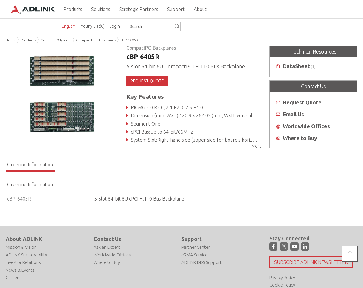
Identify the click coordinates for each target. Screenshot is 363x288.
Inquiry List (92, 26)
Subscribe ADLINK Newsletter (311, 262)
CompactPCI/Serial (56, 40)
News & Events (20, 270)
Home (11, 40)
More (257, 146)
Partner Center (196, 247)
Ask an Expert (107, 247)
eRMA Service (194, 254)
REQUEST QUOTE (147, 81)
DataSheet (296, 66)
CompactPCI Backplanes (96, 40)
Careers (13, 277)
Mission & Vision (21, 247)
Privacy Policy (282, 277)
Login (114, 26)
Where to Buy (300, 138)
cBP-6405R (129, 40)
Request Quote (302, 102)
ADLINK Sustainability (26, 254)
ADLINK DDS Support (202, 262)
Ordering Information (30, 164)
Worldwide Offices (306, 126)
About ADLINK (24, 239)
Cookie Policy (282, 284)
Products (28, 40)
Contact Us (107, 239)
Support (192, 239)
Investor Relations (23, 262)
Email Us (293, 114)
